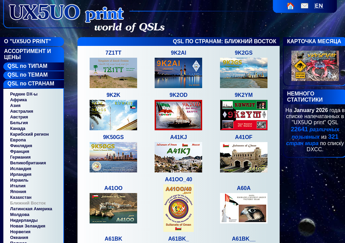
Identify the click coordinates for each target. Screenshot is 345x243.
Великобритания (28, 162)
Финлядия (21, 145)
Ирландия (20, 174)
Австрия (19, 116)
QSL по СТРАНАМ (30, 83)
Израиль (19, 180)
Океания (19, 237)
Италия (18, 185)
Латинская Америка (31, 208)
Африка (18, 99)
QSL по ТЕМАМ (27, 75)
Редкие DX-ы (23, 94)
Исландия (20, 168)
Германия (20, 157)
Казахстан (21, 197)
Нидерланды (24, 220)
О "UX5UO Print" (27, 41)
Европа (18, 139)
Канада (17, 128)
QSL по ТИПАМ (27, 66)
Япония (18, 191)
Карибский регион (29, 134)
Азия (15, 105)
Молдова (19, 214)
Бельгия (19, 122)
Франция (19, 151)
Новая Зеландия (27, 225)
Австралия (21, 111)
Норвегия (20, 231)
